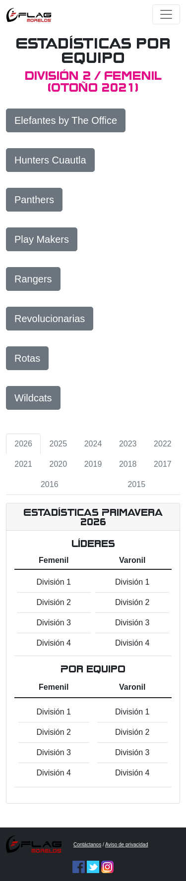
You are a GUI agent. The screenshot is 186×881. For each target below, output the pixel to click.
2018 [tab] (128, 464)
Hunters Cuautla (50, 160)
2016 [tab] (50, 484)
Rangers (33, 279)
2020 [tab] (58, 464)
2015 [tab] (136, 484)
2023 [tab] (128, 444)
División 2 (54, 602)
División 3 (54, 622)
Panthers (34, 199)
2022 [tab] (163, 444)
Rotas (27, 358)
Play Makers (41, 239)
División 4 (54, 643)
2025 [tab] (58, 444)
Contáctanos (87, 844)
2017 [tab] (163, 464)
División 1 (54, 582)
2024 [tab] (93, 444)
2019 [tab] (93, 464)
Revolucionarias (49, 318)
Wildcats (33, 397)
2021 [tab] (23, 464)
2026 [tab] (23, 444)
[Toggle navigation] (166, 14)
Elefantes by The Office (65, 120)
